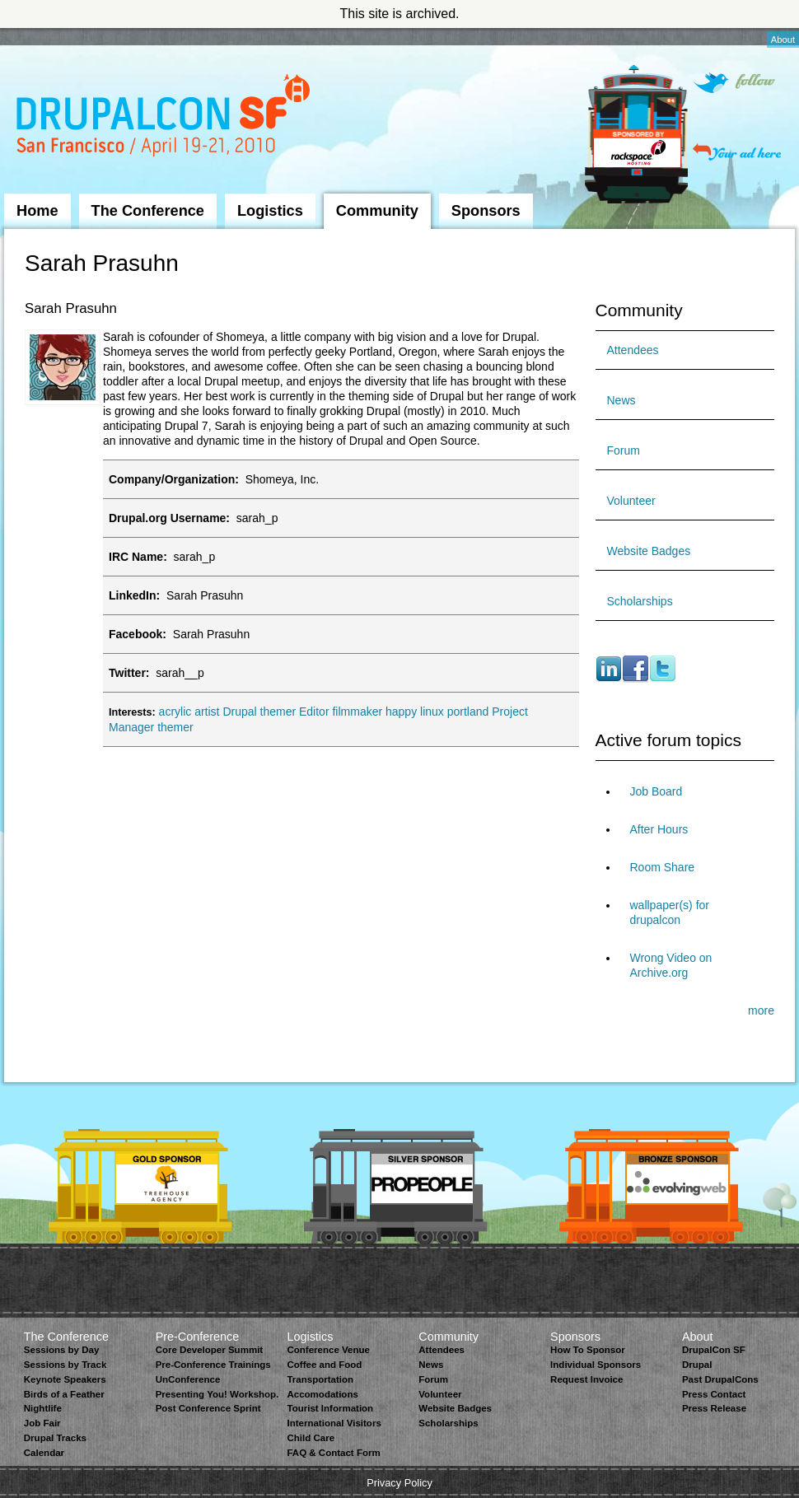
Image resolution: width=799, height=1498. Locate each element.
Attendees (633, 350)
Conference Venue (328, 1350)
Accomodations (322, 1394)
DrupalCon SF (713, 1350)
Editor (314, 711)
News (621, 400)
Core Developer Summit (210, 1350)
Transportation (320, 1379)
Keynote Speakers (65, 1379)
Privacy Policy (399, 1483)
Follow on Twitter (734, 82)
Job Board (656, 791)
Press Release (714, 1408)
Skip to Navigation (37, 35)
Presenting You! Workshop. (217, 1394)
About (783, 39)
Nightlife (43, 1408)
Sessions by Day (62, 1350)
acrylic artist (189, 711)
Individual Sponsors (595, 1365)
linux (432, 711)
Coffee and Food (324, 1365)
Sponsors (486, 211)
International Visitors (334, 1423)
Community (377, 211)
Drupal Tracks (55, 1438)
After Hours (659, 829)
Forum (623, 450)
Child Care (310, 1438)
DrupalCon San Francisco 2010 (165, 118)
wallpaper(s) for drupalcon (669, 912)
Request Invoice (586, 1379)
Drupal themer (259, 711)
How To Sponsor (587, 1350)
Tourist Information (330, 1408)
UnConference (188, 1379)
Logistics (270, 211)
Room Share (662, 867)
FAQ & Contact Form (333, 1453)
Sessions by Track (65, 1365)
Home (37, 211)
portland (468, 711)
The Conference (147, 211)
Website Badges (649, 551)
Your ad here (737, 152)
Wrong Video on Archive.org (671, 965)
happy (401, 711)
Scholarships (640, 601)
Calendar (44, 1453)
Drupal (697, 1365)
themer (175, 727)
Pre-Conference (198, 1336)
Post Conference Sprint (208, 1408)
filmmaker (357, 711)
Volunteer (631, 500)
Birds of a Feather (64, 1394)
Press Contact (713, 1394)
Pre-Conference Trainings (213, 1365)
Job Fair (42, 1423)
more (761, 1010)
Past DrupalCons (720, 1379)
